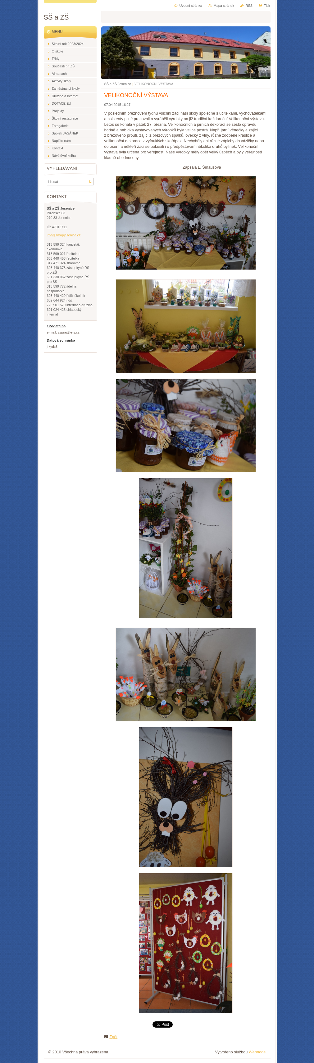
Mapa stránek (224, 5)
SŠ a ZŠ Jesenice (117, 84)
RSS (249, 5)
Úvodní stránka (191, 5)
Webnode (257, 1052)
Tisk (267, 5)
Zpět (114, 1036)
